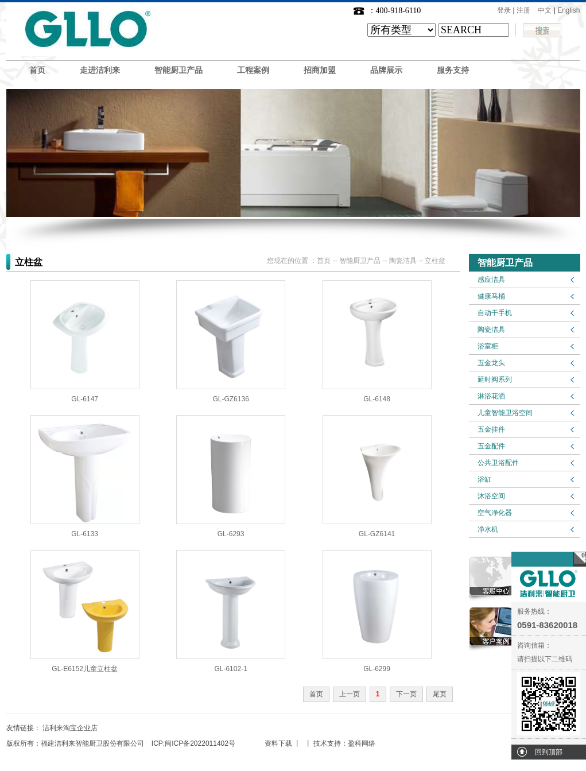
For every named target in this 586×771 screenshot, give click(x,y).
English (568, 10)
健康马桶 (491, 296)
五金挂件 (491, 429)
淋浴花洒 (491, 396)
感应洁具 (491, 280)
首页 (37, 70)
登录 (504, 10)
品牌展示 (386, 70)
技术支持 (327, 743)
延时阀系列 (495, 379)
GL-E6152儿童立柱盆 (85, 669)
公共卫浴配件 (498, 463)
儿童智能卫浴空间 (505, 413)
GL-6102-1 (230, 669)
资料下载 (278, 743)
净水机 (488, 529)
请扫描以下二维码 (544, 659)
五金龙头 (491, 363)
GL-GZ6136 (230, 399)
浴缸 (484, 479)
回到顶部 (548, 752)
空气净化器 (495, 513)
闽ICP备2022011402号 (200, 743)
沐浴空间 (491, 496)
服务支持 (453, 70)
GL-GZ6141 (377, 534)
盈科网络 (361, 743)
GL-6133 (84, 534)
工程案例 (253, 70)
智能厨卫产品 (178, 70)
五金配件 (491, 446)
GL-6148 (376, 399)
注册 (523, 10)
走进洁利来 (100, 70)
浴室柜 (488, 346)
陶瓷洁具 (491, 330)
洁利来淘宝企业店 (70, 728)
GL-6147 (84, 399)
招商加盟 (320, 70)
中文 (545, 10)
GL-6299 (376, 669)
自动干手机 (495, 313)
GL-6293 (231, 534)
